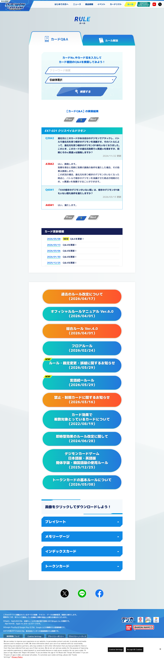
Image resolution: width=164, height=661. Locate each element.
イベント (101, 4)
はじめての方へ (61, 4)
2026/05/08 (53, 238)
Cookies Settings (34, 636)
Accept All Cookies (134, 649)
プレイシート (82, 521)
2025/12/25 (53, 262)
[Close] (160, 649)
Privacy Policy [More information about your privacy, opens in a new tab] (17, 657)
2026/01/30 (53, 256)
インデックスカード (82, 551)
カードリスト (116, 4)
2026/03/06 (53, 250)
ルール (130, 4)
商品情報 (89, 4)
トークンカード (82, 566)
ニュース (77, 4)
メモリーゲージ (82, 536)
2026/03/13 (53, 244)
